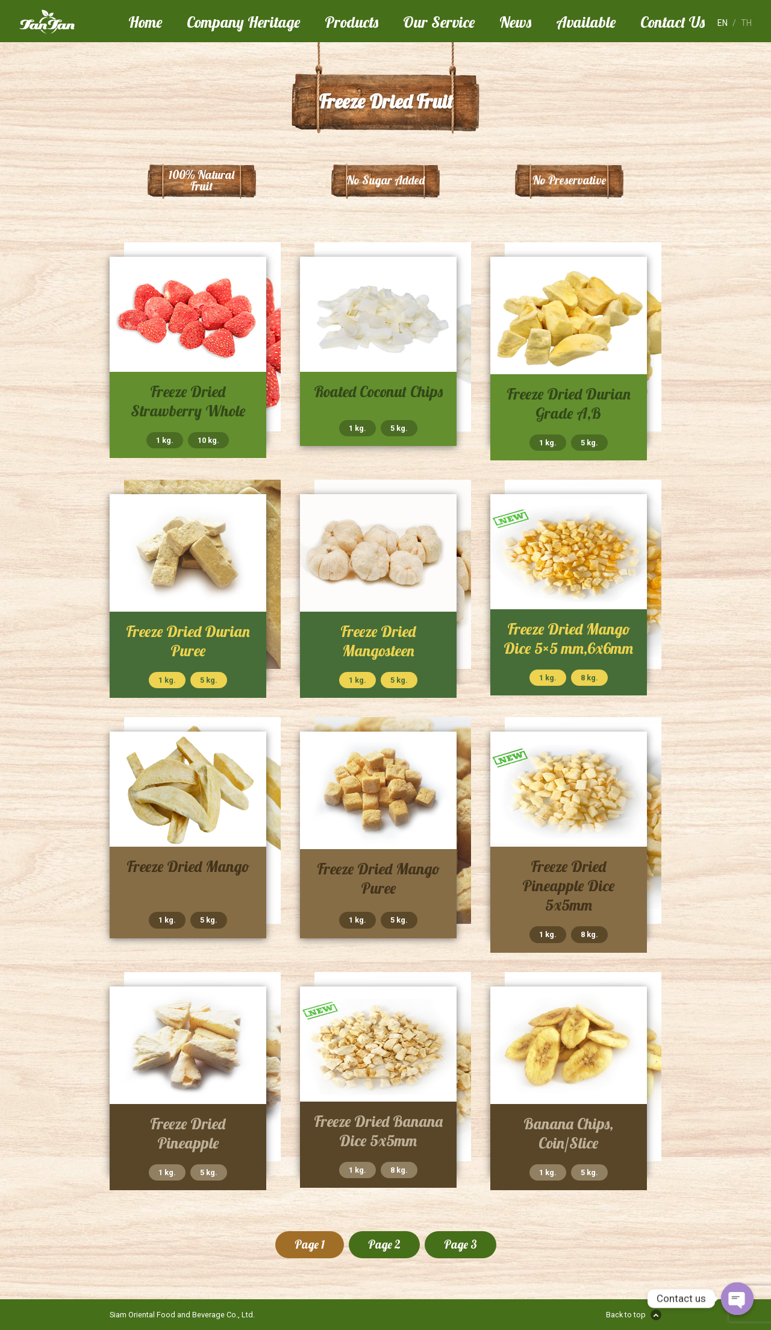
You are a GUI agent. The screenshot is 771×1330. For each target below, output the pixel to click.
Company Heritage (243, 21)
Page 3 (460, 1244)
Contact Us (672, 21)
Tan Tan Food (67, 22)
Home (145, 21)
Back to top (626, 1314)
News (515, 21)
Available (586, 21)
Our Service (439, 21)
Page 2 (384, 1244)
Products (351, 21)
